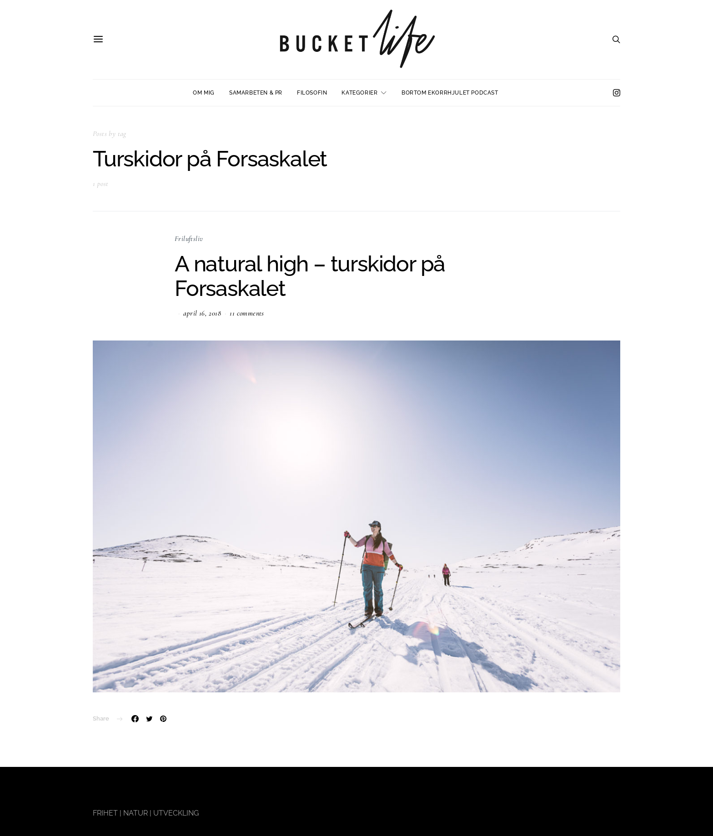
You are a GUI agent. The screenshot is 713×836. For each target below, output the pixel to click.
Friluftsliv (189, 238)
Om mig (204, 93)
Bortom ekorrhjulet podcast (450, 93)
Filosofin (312, 93)
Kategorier (359, 93)
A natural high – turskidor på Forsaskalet (310, 276)
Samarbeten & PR (255, 93)
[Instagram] (616, 92)
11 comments (247, 313)
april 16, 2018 (202, 313)
